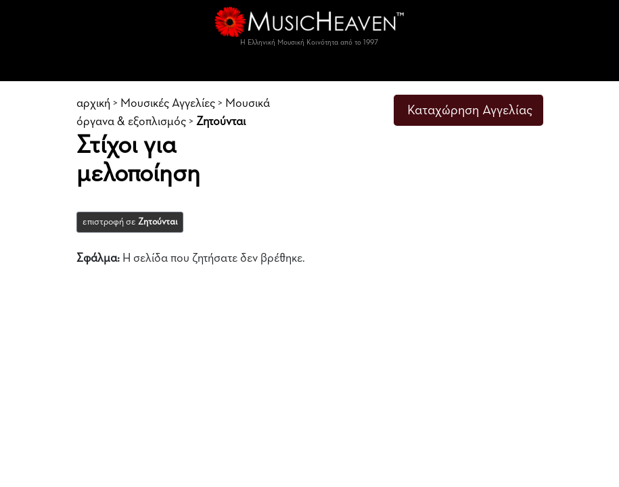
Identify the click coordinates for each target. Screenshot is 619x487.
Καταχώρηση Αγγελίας (469, 110)
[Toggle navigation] (310, 67)
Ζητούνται (221, 122)
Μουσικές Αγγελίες (167, 103)
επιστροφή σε (130, 222)
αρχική (93, 103)
